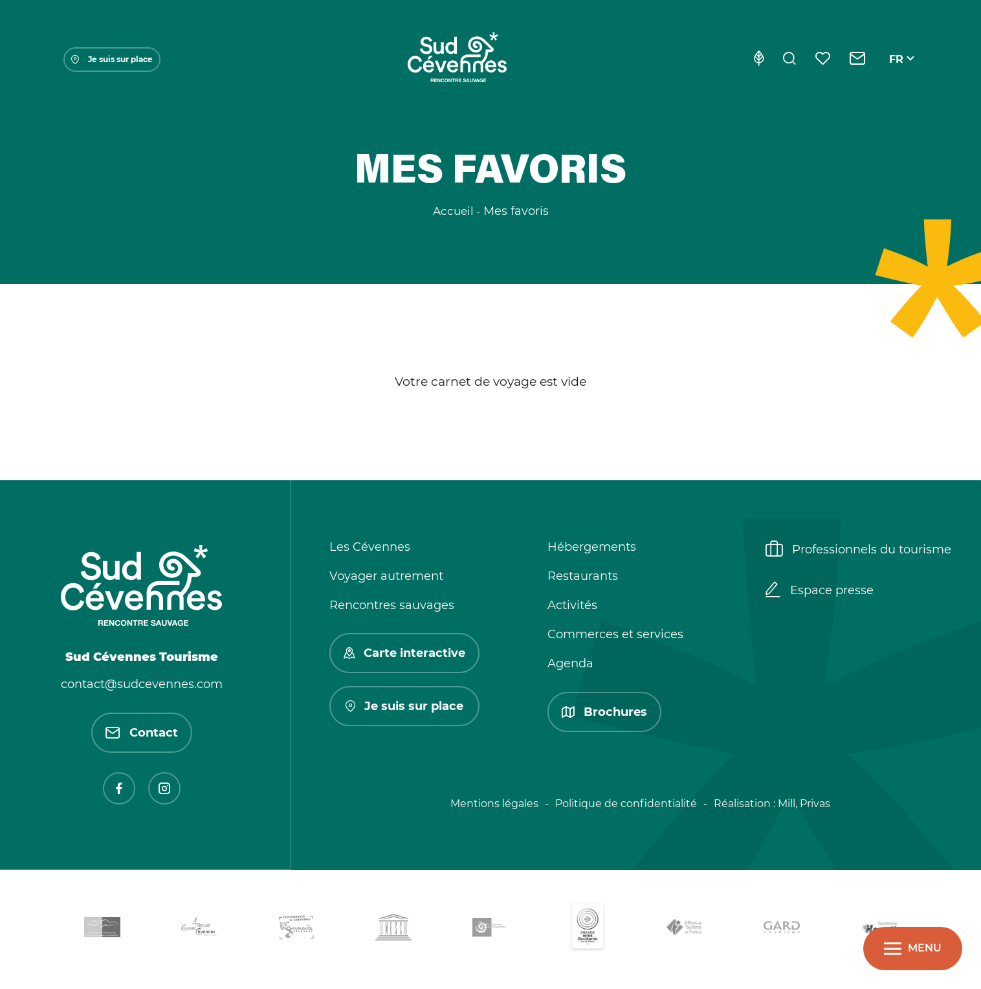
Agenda (570, 663)
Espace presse (820, 591)
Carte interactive (404, 653)
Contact (141, 733)
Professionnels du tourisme (858, 550)
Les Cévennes (369, 547)
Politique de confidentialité (626, 803)
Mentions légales (494, 803)
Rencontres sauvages (391, 605)
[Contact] (858, 59)
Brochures (604, 712)
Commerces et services (615, 634)
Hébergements (591, 547)
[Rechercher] (789, 59)
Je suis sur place (112, 59)
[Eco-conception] (759, 60)
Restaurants (582, 576)
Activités (572, 605)
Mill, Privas (804, 803)
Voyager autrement (386, 576)
